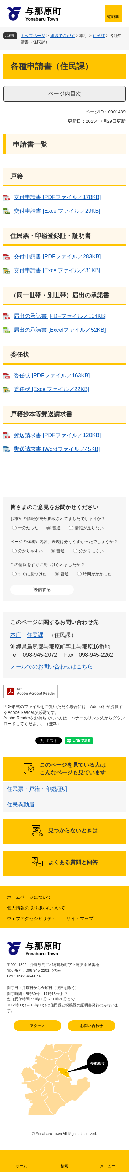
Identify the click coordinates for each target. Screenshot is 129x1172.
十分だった (28, 528)
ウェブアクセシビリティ (31, 918)
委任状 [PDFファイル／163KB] (52, 375)
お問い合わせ (91, 1026)
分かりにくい (91, 551)
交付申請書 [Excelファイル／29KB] (57, 211)
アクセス (37, 1026)
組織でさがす (62, 35)
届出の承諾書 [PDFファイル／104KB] (60, 316)
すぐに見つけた (32, 574)
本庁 (15, 635)
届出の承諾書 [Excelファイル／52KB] (60, 330)
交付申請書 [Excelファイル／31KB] (57, 270)
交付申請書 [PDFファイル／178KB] (57, 197)
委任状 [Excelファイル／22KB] (51, 389)
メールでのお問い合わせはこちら (51, 667)
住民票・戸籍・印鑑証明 (37, 789)
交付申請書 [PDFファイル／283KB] (57, 256)
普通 (56, 528)
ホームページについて (29, 897)
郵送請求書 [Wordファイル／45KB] (57, 449)
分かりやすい (30, 551)
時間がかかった (97, 574)
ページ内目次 (64, 94)
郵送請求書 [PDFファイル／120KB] (57, 435)
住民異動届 (20, 804)
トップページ (33, 35)
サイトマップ (79, 918)
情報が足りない (89, 528)
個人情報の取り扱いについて (36, 907)
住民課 (99, 35)
